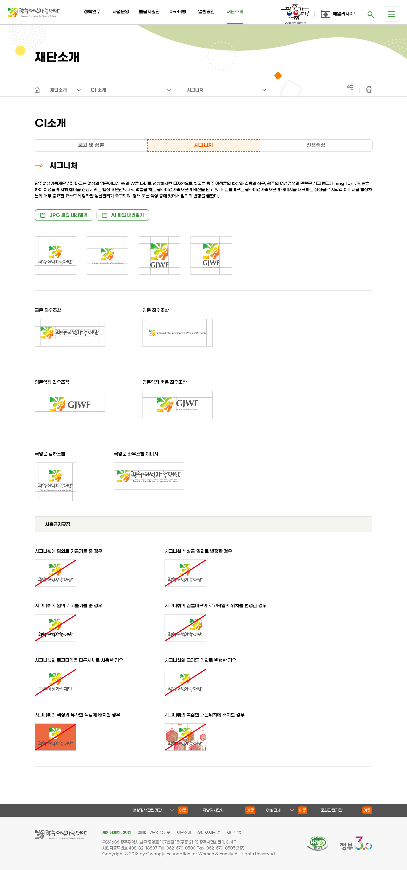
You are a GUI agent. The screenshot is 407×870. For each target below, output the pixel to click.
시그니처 (195, 90)
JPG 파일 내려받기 (63, 215)
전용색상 (316, 145)
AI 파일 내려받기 (123, 215)
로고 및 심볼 (91, 145)
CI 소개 (98, 90)
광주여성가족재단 (34, 12)
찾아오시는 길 (208, 832)
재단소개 (58, 90)
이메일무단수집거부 (154, 832)
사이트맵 (233, 832)
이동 (182, 810)
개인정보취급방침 (116, 832)
